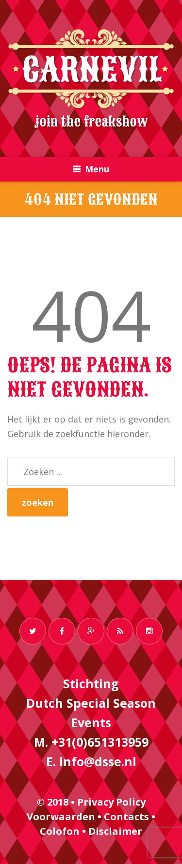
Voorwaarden (61, 816)
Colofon (60, 831)
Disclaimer (115, 831)
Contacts (126, 816)
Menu (97, 169)
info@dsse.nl (97, 761)
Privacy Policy (111, 802)
